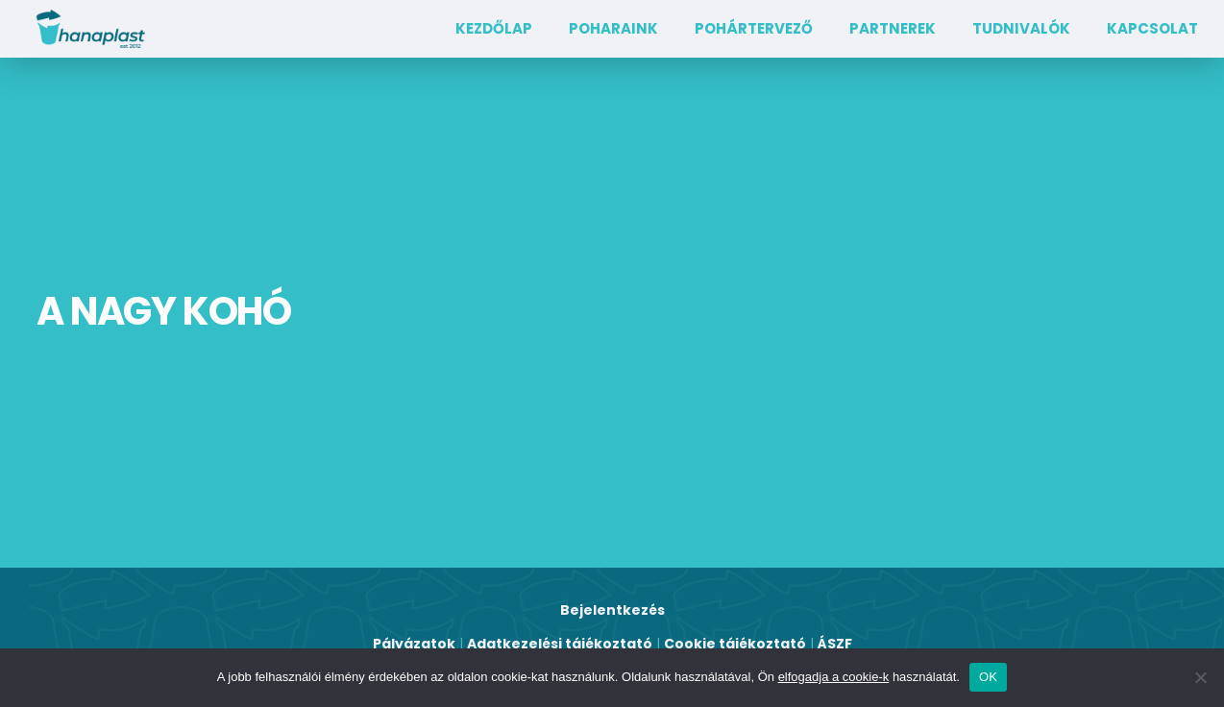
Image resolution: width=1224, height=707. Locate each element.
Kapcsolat (1152, 28)
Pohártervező (754, 28)
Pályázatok (414, 643)
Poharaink (613, 28)
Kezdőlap (493, 28)
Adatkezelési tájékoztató (559, 643)
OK (988, 677)
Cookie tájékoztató (735, 643)
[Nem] (1200, 677)
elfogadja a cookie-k (834, 677)
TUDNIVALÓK (1021, 28)
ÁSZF (835, 643)
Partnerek (892, 28)
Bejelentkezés (612, 610)
